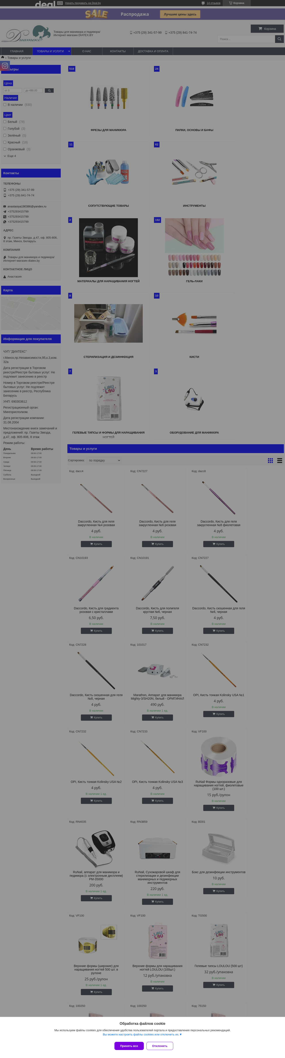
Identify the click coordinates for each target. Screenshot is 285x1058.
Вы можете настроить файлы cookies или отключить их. (141, 1036)
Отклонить (161, 1046)
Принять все (129, 1046)
